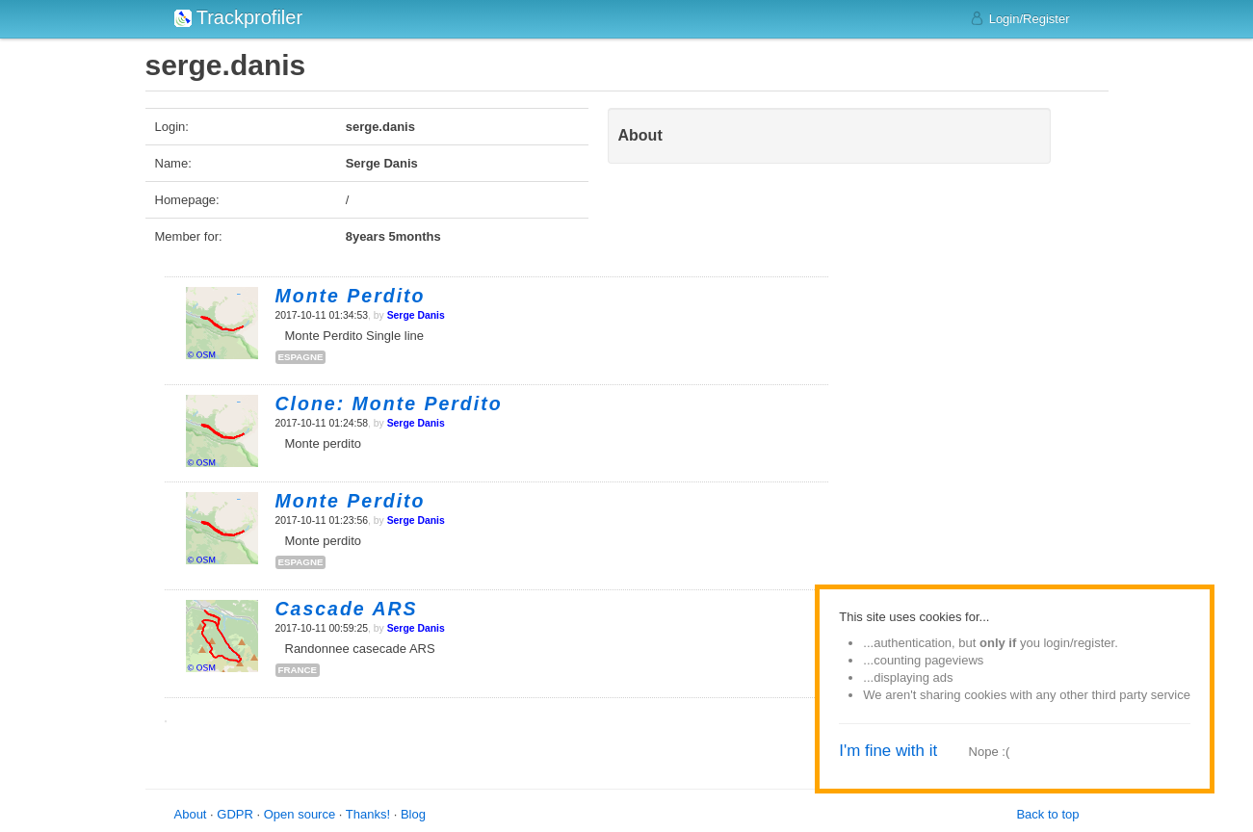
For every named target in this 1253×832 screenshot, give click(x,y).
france (298, 669)
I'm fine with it (888, 750)
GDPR (235, 814)
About (190, 814)
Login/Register (1019, 18)
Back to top (1047, 814)
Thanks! (368, 814)
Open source (299, 814)
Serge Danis (416, 315)
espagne (301, 356)
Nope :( (989, 751)
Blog (413, 814)
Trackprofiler (238, 17)
